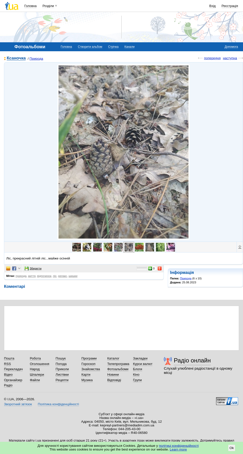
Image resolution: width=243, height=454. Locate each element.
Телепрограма (118, 364)
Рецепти (62, 380)
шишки (72, 275)
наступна (230, 58)
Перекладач (13, 369)
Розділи (48, 6)
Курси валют (142, 364)
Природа (36, 58)
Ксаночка (16, 58)
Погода (61, 364)
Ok (232, 448)
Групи (137, 380)
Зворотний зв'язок (18, 404)
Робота (35, 358)
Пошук (61, 358)
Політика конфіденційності (58, 404)
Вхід (212, 6)
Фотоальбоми (117, 369)
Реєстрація (230, 6)
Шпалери (37, 374)
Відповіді (114, 380)
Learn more (178, 449)
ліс (55, 275)
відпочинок (44, 275)
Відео (8, 374)
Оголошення (39, 364)
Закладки (140, 358)
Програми (89, 358)
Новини (113, 374)
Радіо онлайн (192, 360)
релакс (62, 275)
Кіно (136, 374)
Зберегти (33, 268)
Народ (35, 369)
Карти (85, 374)
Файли (35, 380)
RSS (7, 364)
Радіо (8, 385)
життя (32, 275)
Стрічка (113, 47)
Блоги (137, 369)
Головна (30, 6)
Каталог (113, 358)
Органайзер (13, 380)
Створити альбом (90, 47)
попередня (212, 58)
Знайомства (90, 369)
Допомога (231, 47)
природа (21, 275)
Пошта (9, 358)
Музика (87, 380)
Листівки (62, 374)
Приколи (62, 369)
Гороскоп (88, 364)
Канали (129, 47)
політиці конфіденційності (179, 446)
